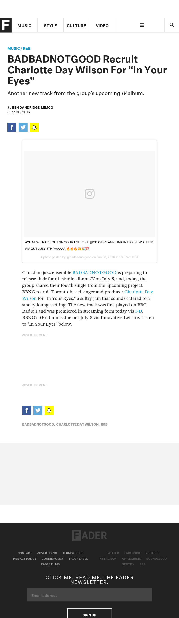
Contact (25, 552)
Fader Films (50, 563)
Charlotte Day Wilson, (77, 424)
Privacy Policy (24, 558)
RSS (143, 563)
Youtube (152, 552)
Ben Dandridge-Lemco (32, 107)
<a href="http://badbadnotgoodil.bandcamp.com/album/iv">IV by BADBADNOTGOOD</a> (89, 362)
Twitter (112, 552)
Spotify (128, 563)
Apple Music (131, 558)
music (13, 48)
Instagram (107, 558)
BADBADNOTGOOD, (38, 424)
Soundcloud (156, 558)
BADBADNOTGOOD (94, 272)
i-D (138, 311)
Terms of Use (73, 552)
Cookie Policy (53, 558)
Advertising (47, 552)
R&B (27, 48)
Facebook (132, 552)
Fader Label (78, 558)
